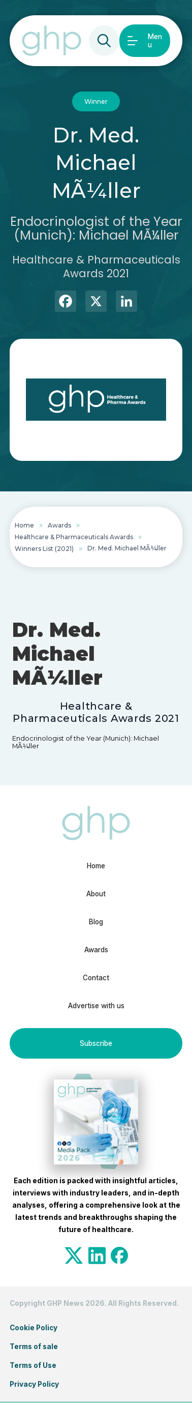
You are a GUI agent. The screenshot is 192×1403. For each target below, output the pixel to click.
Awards (59, 525)
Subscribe (96, 1043)
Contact (96, 978)
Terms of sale (34, 1346)
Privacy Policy (34, 1384)
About (96, 894)
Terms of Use (33, 1365)
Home (24, 525)
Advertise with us (96, 1006)
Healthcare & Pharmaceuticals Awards (74, 537)
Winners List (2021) (44, 548)
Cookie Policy (33, 1328)
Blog (96, 922)
